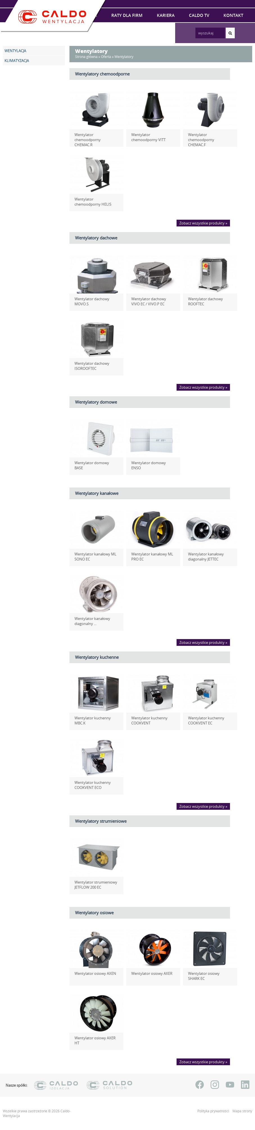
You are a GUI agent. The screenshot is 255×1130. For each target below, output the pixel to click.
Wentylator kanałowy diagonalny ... (90, 621)
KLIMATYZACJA (16, 60)
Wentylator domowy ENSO (151, 462)
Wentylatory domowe (96, 402)
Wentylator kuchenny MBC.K (96, 717)
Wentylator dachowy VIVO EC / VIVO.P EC (151, 301)
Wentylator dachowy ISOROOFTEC (89, 366)
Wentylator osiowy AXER (149, 973)
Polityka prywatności (213, 1111)
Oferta (106, 56)
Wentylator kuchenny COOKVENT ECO (90, 785)
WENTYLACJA (15, 50)
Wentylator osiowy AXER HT (95, 1037)
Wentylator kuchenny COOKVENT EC (204, 720)
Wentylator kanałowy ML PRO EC (150, 556)
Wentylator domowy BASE (94, 462)
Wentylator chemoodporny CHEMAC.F (209, 137)
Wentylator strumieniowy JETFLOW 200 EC (93, 885)
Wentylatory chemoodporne (102, 74)
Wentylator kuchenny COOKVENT (147, 720)
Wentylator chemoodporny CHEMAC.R (95, 137)
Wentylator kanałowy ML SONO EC (93, 556)
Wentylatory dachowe (96, 238)
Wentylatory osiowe (94, 912)
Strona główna (86, 56)
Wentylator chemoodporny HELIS (95, 202)
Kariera (166, 15)
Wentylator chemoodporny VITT (152, 137)
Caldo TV (199, 15)
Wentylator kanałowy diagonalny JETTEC (204, 556)
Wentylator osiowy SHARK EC (208, 976)
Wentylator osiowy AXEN (93, 973)
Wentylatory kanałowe (96, 493)
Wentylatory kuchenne (97, 657)
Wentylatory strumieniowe (101, 821)
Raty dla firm (127, 15)
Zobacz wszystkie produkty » (203, 223)
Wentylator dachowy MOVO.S (89, 301)
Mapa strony (242, 1111)
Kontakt (233, 15)
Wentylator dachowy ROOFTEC (203, 301)
